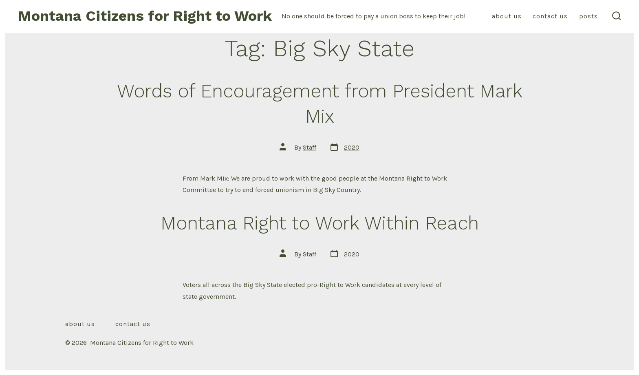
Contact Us (550, 16)
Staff (309, 147)
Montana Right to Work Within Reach (320, 223)
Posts (588, 16)
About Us (507, 16)
